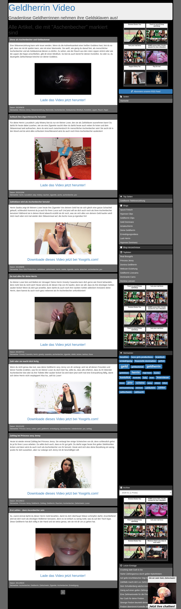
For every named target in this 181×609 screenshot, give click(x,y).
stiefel (73, 354)
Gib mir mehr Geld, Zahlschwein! (162, 584)
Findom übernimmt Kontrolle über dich (137, 606)
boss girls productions (142, 357)
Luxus (87, 503)
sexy (150, 383)
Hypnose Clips (126, 214)
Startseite (124, 101)
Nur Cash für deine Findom (132, 598)
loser (152, 378)
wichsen (139, 388)
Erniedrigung (73, 585)
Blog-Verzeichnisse (130, 247)
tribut (165, 383)
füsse (91, 354)
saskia (63, 269)
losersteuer (163, 377)
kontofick (125, 377)
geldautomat (137, 367)
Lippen (94, 110)
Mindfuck (80, 110)
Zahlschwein (79, 503)
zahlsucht (139, 392)
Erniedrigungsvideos (129, 234)
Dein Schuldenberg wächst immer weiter (138, 586)
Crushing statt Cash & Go (131, 570)
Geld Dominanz (127, 222)
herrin (21, 195)
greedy (41, 354)
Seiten (124, 97)
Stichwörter (126, 353)
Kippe (106, 110)
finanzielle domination (145, 361)
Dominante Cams (127, 277)
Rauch (100, 110)
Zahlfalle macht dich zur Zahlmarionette (137, 582)
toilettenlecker (77, 429)
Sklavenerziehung (38, 110)
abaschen (83, 269)
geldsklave (124, 373)
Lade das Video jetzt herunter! (63, 100)
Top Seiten (126, 196)
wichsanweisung (126, 388)
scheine (140, 383)
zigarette (53, 195)
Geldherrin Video (41, 8)
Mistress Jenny (24, 110)
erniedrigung (54, 429)
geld (38, 429)
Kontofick (87, 110)
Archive (125, 487)
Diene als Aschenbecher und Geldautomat (29, 40)
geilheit (161, 361)
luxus (122, 383)
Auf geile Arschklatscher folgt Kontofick (137, 578)
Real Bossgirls (126, 256)
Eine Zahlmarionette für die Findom (135, 594)
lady (34, 195)
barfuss (85, 354)
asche (59, 195)
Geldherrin (35, 503)
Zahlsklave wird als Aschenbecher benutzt (30, 202)
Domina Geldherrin (128, 265)
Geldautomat (71, 110)
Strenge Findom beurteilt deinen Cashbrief (138, 602)
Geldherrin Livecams (129, 273)
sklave (157, 383)
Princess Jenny (25, 429)
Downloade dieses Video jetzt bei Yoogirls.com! (63, 259)
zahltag (89, 429)
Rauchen (59, 503)
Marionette (49, 110)
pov (75, 195)
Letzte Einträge (128, 566)
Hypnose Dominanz (128, 242)
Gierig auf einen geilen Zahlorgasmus (136, 590)
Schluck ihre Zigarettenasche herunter (28, 117)
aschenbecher (68, 195)
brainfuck (160, 357)
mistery (39, 195)
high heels (147, 373)
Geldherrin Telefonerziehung (132, 201)
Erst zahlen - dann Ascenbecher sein (27, 510)
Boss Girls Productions (27, 269)
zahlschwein (50, 269)
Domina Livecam (127, 281)
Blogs (124, 206)
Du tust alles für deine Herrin (23, 276)
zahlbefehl (150, 388)
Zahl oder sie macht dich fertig (24, 361)
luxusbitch (28, 195)
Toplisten (125, 252)
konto (157, 373)
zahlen (33, 429)
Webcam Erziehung (128, 269)
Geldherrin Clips (127, 218)
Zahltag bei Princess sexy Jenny (25, 436)
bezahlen (124, 357)
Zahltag (43, 503)
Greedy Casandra (26, 354)
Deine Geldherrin (127, 230)
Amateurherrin (126, 226)
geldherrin (45, 429)
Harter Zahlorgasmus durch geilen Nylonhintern (141, 574)
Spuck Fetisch (126, 210)
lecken (79, 354)
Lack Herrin (125, 238)
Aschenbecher (59, 110)
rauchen (46, 195)
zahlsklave (41, 269)
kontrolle (136, 378)
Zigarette (53, 585)
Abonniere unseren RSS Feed (145, 91)
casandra (48, 354)
